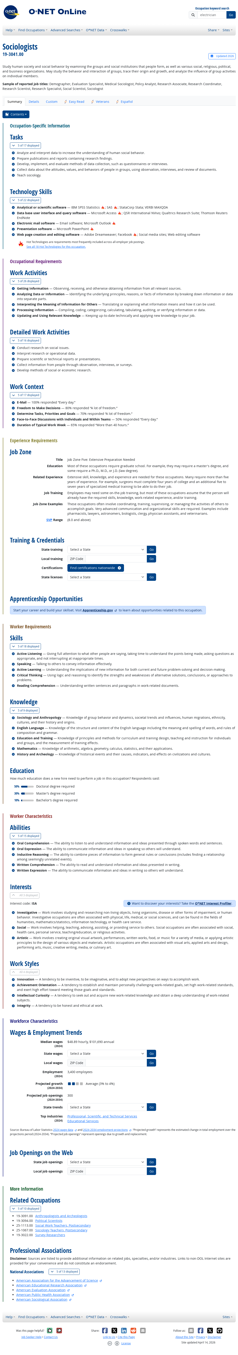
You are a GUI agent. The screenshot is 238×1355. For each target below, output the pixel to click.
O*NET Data (95, 30)
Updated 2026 (222, 56)
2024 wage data (63, 1130)
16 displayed (26, 340)
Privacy (200, 1337)
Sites (226, 30)
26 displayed (26, 281)
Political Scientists (48, 1220)
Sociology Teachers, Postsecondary (61, 1230)
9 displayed (26, 710)
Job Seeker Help (31, 1337)
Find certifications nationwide (95, 568)
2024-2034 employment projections (105, 1130)
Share (212, 30)
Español (124, 101)
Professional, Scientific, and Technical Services (102, 1116)
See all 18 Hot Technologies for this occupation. (56, 247)
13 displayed (65, 1271)
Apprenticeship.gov (98, 610)
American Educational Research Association (49, 1285)
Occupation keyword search (212, 8)
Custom (51, 101)
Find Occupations (31, 30)
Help (9, 30)
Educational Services (83, 1121)
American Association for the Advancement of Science (57, 1280)
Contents (14, 114)
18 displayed (26, 646)
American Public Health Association (43, 1295)
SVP (49, 520)
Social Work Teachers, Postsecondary (63, 1225)
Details (34, 101)
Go (231, 15)
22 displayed (26, 200)
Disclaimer (214, 1337)
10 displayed (26, 1208)
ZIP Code (76, 559)
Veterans (100, 101)
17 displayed (26, 145)
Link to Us (109, 1337)
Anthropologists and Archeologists (61, 1216)
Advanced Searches (65, 30)
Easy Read (74, 101)
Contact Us (51, 1337)
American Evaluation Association (41, 1290)
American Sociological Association (41, 1299)
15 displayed (26, 836)
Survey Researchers (50, 1235)
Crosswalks (118, 30)
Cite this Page (126, 1337)
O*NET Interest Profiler (213, 903)
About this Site (185, 1337)
